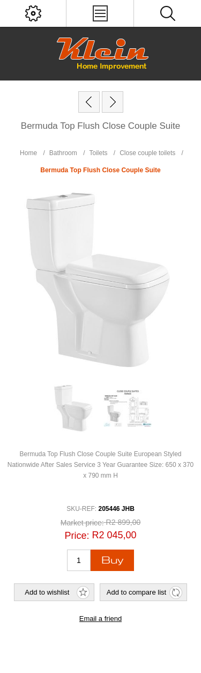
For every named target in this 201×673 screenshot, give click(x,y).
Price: (76, 535)
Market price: (82, 522)
